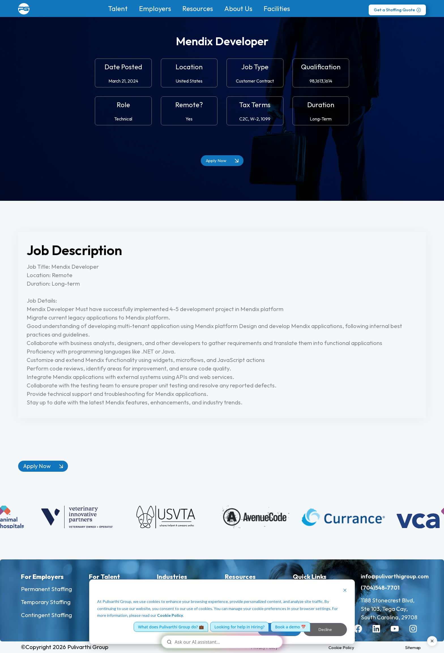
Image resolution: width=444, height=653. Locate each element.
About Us (238, 8)
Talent (118, 8)
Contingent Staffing (46, 614)
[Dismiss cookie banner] (345, 590)
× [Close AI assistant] (432, 641)
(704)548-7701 (380, 587)
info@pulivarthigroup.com (395, 576)
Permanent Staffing (46, 588)
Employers (155, 8)
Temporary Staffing (46, 601)
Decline (325, 629)
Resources (197, 8)
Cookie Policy (170, 615)
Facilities (277, 8)
